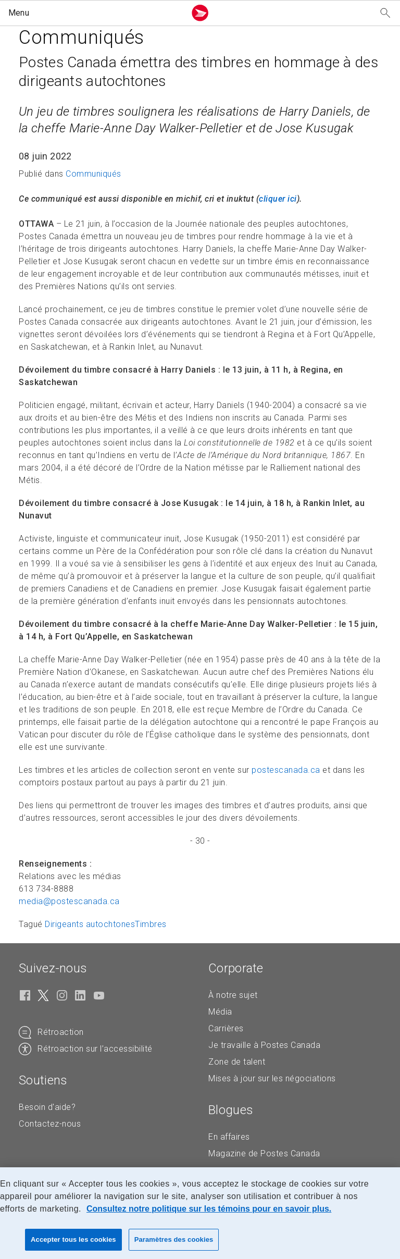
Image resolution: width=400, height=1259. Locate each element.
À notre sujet (233, 995)
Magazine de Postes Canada (264, 1153)
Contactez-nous (50, 1124)
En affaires (229, 1137)
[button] (94, 13)
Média (220, 1012)
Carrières (226, 1028)
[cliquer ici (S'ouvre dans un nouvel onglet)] (278, 199)
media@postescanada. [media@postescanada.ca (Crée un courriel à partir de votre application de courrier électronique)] (69, 901)
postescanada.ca (286, 770)
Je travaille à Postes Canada (264, 1045)
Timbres (151, 924)
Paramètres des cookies (174, 1239)
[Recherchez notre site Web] (385, 13)
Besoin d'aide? (47, 1107)
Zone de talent (236, 1062)
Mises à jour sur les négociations (272, 1078)
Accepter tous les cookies (73, 1239)
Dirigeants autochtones (90, 924)
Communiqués (93, 174)
